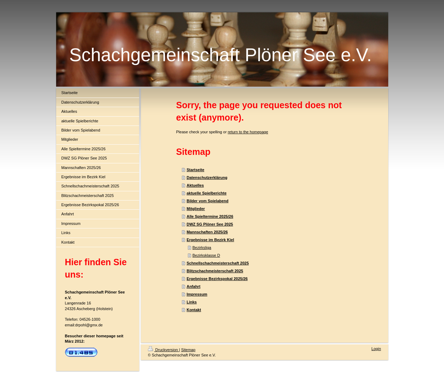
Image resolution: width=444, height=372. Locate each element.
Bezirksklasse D (206, 255)
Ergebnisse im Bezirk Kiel (210, 240)
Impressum (197, 294)
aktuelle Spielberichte (206, 193)
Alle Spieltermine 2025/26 (210, 216)
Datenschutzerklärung (207, 177)
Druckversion (163, 350)
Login (376, 349)
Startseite (195, 170)
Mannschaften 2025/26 (207, 232)
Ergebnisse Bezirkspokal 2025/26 (217, 279)
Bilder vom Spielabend (208, 201)
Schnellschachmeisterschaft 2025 (218, 263)
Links (192, 302)
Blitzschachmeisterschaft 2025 (215, 271)
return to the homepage (248, 132)
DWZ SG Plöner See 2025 (210, 224)
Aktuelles (195, 185)
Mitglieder (196, 209)
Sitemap (188, 350)
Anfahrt (193, 286)
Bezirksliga (202, 247)
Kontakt (194, 310)
